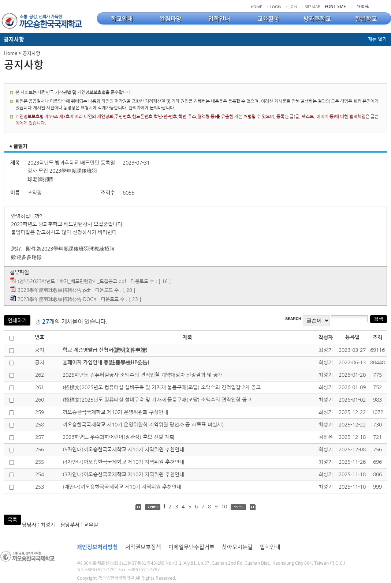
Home (10, 52)
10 (224, 506)
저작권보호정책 (143, 547)
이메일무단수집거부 (191, 547)
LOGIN (275, 6)
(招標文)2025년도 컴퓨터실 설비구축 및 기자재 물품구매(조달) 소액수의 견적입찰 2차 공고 (162, 387)
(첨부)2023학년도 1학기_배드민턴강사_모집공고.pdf (72, 281)
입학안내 (270, 547)
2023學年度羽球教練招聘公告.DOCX (57, 299)
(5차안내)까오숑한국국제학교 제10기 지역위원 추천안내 (123, 449)
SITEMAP (312, 6)
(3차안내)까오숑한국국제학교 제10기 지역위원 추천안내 (123, 474)
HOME (256, 6)
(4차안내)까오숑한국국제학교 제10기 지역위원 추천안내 (123, 461)
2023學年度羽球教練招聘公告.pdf (54, 290)
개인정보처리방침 (97, 547)
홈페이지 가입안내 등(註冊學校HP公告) (106, 362)
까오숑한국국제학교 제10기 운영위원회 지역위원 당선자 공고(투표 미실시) (143, 424)
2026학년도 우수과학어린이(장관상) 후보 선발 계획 (118, 437)
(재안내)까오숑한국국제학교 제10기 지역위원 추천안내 (122, 486)
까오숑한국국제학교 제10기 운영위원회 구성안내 (115, 412)
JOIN (293, 6)
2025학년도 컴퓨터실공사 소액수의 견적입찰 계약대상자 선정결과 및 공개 (143, 374)
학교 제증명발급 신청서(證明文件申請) (105, 350)
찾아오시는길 (237, 547)
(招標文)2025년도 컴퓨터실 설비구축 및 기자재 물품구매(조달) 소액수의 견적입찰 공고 (157, 399)
